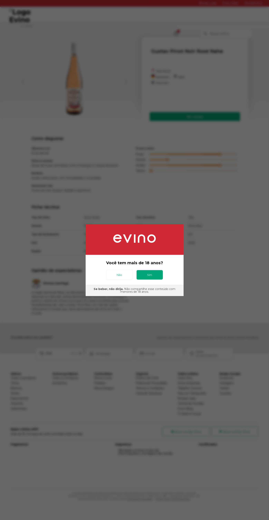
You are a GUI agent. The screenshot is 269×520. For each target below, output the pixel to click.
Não (119, 274)
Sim (149, 274)
